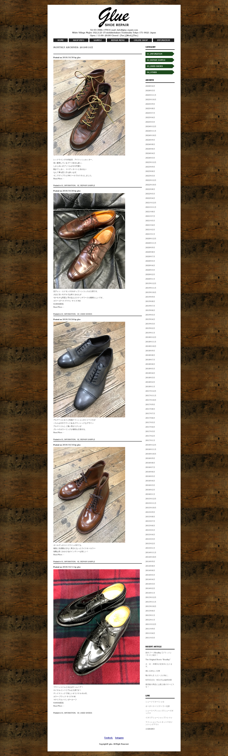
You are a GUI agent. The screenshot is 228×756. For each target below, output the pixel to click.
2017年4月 (150, 427)
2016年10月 (150, 454)
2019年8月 (150, 301)
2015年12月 (150, 499)
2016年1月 (150, 494)
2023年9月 (150, 167)
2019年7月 (150, 306)
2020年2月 (150, 275)
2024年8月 (150, 144)
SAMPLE (98, 40)
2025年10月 (150, 100)
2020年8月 (150, 252)
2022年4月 (150, 198)
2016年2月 (150, 490)
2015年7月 (150, 521)
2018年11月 (150, 342)
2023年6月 (150, 171)
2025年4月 (150, 118)
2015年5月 (150, 530)
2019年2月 (150, 328)
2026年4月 (150, 86)
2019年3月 (150, 324)
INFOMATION (163, 40)
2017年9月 (150, 405)
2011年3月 (150, 638)
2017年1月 (150, 440)
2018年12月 (150, 337)
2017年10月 (150, 400)
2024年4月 (150, 153)
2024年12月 (150, 127)
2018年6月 (150, 364)
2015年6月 (150, 526)
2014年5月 (150, 575)
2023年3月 (150, 176)
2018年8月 (150, 355)
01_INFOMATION (68, 185)
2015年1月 (150, 548)
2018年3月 (150, 378)
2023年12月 (150, 162)
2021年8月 (150, 212)
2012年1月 (150, 620)
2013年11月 (150, 602)
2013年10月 (150, 606)
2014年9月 (150, 562)
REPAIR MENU (117, 40)
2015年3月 (150, 539)
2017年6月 (150, 418)
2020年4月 (150, 266)
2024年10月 (150, 135)
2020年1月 (150, 279)
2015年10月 (150, 508)
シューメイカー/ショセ (154, 702)
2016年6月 (150, 472)
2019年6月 (150, 310)
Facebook (108, 738)
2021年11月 (150, 207)
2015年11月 (150, 503)
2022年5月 (150, 194)
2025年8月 (150, 109)
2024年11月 (150, 131)
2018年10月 (150, 346)
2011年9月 (150, 629)
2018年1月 (150, 387)
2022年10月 (150, 185)
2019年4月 (150, 319)
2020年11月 (150, 243)
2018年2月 (150, 382)
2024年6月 (150, 149)
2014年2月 (150, 588)
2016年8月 (150, 463)
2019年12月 (150, 283)
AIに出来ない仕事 (152, 671)
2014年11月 (150, 553)
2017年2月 (150, 436)
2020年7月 (150, 257)
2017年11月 (150, 396)
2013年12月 (150, 597)
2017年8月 (150, 409)
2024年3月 (150, 158)
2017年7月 (150, 414)
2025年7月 (150, 113)
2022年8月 (150, 189)
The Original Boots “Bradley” (157, 660)
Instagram (119, 738)
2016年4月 (150, 481)
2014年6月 (150, 571)
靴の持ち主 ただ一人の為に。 (157, 675)
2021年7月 (150, 216)
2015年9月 (150, 512)
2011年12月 (150, 624)
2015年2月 (150, 544)
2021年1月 (150, 234)
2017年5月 (150, 423)
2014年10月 (150, 557)
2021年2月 (150, 230)
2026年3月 (150, 91)
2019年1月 (150, 333)
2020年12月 (150, 239)
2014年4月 (150, 579)
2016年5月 (150, 476)
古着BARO (150, 729)
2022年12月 (150, 180)
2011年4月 (150, 633)
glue (78, 58)
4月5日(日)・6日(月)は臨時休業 (158, 680)
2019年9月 (150, 297)
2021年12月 (150, 203)
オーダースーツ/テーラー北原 (157, 706)
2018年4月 (150, 373)
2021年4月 (150, 225)
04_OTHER (152, 72)
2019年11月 (150, 288)
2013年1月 (150, 615)
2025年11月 (150, 95)
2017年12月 (150, 391)
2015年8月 (150, 517)
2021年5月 (150, 221)
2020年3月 (150, 270)
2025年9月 (150, 104)
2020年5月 (150, 261)
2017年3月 (150, 431)
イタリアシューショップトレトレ (158, 718)
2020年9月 (150, 248)
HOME (61, 40)
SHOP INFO (78, 40)
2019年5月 (150, 315)
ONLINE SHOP (141, 40)
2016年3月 (150, 485)
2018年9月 (150, 351)
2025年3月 (150, 122)
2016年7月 (150, 467)
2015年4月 (150, 535)
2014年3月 (150, 584)
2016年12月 (150, 445)
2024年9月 (150, 140)
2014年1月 (150, 593)
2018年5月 (150, 369)
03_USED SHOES (84, 314)
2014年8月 (150, 566)
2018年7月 (150, 360)
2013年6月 (150, 611)
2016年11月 (150, 449)
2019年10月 (150, 292)
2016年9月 (150, 458)
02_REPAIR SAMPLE (86, 185)
